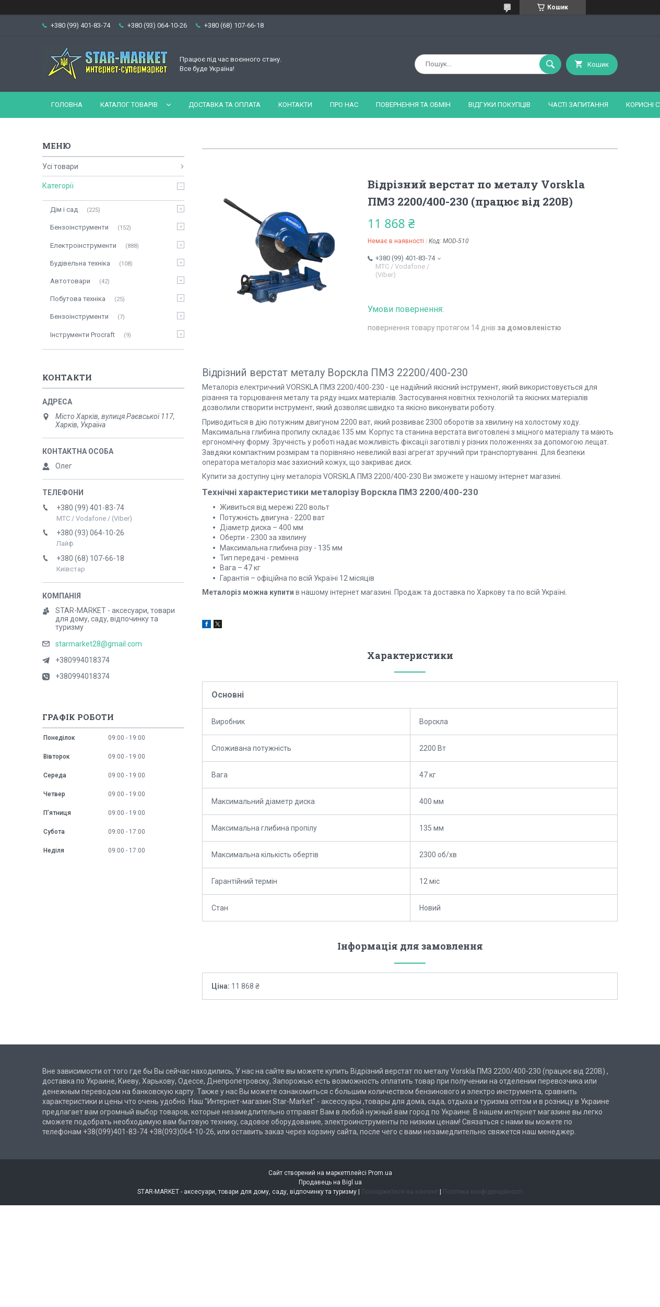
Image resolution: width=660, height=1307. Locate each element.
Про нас (344, 105)
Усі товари (60, 166)
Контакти (295, 105)
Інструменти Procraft (82, 335)
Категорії (58, 186)
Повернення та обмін (413, 105)
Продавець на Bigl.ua (330, 1182)
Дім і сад (64, 209)
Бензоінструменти (79, 227)
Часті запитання (578, 105)
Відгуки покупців (499, 105)
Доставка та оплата (224, 105)
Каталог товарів (129, 105)
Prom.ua (380, 1173)
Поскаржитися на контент (399, 1191)
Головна (66, 105)
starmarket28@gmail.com (98, 644)
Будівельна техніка (80, 263)
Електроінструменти (83, 245)
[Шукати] (550, 64)
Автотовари (70, 281)
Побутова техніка (77, 299)
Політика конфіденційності (483, 1191)
